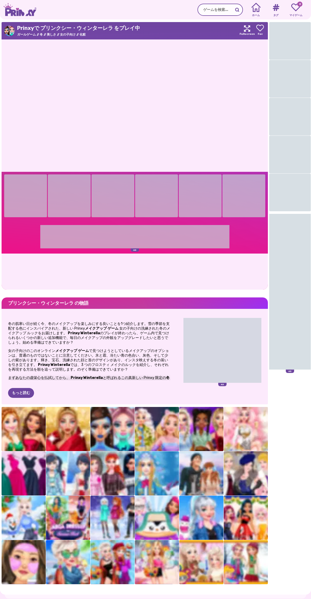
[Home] (256, 10)
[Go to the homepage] (18, 9)
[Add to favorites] (260, 31)
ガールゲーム (26, 34)
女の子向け (68, 34)
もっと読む (21, 393)
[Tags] (276, 10)
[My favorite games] (296, 10)
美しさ (51, 34)
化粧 (83, 34)
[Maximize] (247, 31)
